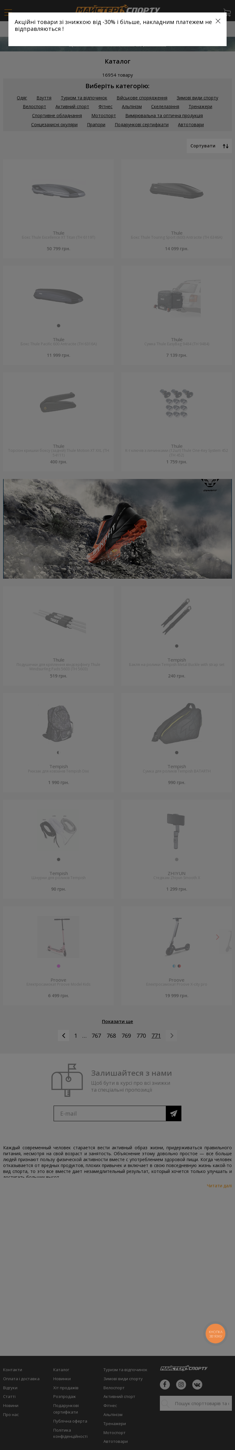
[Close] (218, 21)
